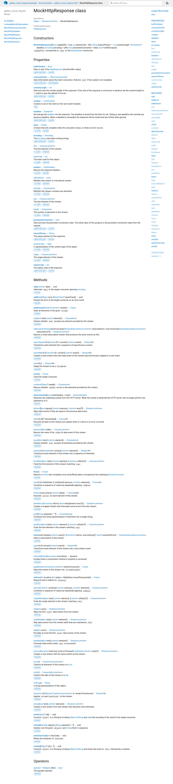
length (36, 209)
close (36, 374)
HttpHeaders (49, 167)
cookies (37, 101)
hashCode (38, 156)
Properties (157, 20)
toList (36, 662)
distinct (37, 408)
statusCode (39, 265)
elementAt (38, 429)
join (35, 514)
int (54, 21)
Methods (156, 93)
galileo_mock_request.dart (66, 3)
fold (35, 482)
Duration (137, 45)
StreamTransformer (54, 693)
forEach (37, 493)
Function (48, 503)
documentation (45, 3)
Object (36, 21)
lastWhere (38, 524)
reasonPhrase (40, 233)
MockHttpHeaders (12, 31)
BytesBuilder (76, 50)
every (36, 440)
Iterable (47, 451)
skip (35, 609)
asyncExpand (39, 342)
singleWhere (39, 598)
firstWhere (38, 461)
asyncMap (38, 353)
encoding (38, 135)
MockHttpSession (12, 42)
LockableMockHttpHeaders (16, 24)
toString (37, 683)
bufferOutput (39, 66)
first (35, 146)
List (50, 21)
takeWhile (38, 641)
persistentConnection (43, 220)
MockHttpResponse (42, 45)
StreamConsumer (116, 474)
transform (38, 693)
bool (54, 45)
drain (36, 419)
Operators (157, 252)
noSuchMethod (40, 556)
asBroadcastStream (42, 329)
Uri (42, 577)
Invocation (51, 556)
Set (50, 672)
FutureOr (50, 353)
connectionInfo (40, 77)
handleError (39, 503)
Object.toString (76, 717)
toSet (36, 672)
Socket (83, 395)
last (35, 199)
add (35, 287)
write (36, 714)
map (35, 545)
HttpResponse (40, 29)
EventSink (77, 651)
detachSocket (40, 395)
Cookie (51, 101)
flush (36, 472)
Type (49, 244)
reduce (36, 588)
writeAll (37, 725)
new (153, 14)
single (36, 254)
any (35, 318)
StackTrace (59, 297)
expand (37, 451)
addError (37, 297)
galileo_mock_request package (23, 3)
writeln (37, 746)
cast (35, 363)
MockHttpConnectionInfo (15, 28)
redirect (37, 577)
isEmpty (37, 188)
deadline (37, 111)
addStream (38, 308)
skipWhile (38, 619)
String (94, 45)
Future (44, 125)
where (36, 704)
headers (37, 167)
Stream (45, 21)
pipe (35, 567)
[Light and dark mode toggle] (167, 3)
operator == (38, 768)
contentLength (40, 87)
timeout (37, 651)
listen (36, 535)
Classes (9, 21)
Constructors (159, 11)
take (35, 630)
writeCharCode (40, 735)
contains (37, 384)
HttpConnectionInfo (58, 77)
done (36, 125)
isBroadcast (39, 178)
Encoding (49, 48)
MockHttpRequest (12, 35)
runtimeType (39, 244)
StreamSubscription (73, 329)
